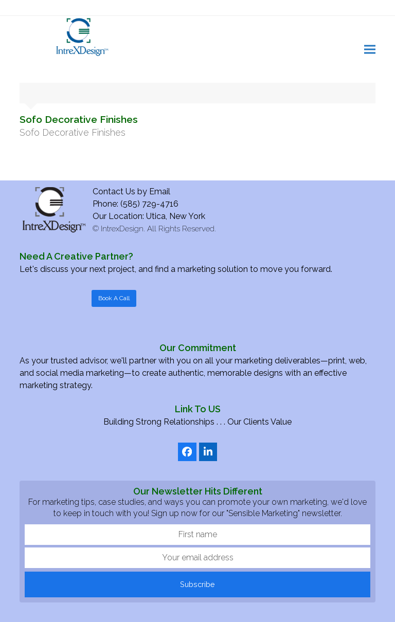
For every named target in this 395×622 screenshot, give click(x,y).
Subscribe (197, 584)
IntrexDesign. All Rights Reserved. (158, 228)
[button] (369, 49)
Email (159, 191)
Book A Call (114, 298)
